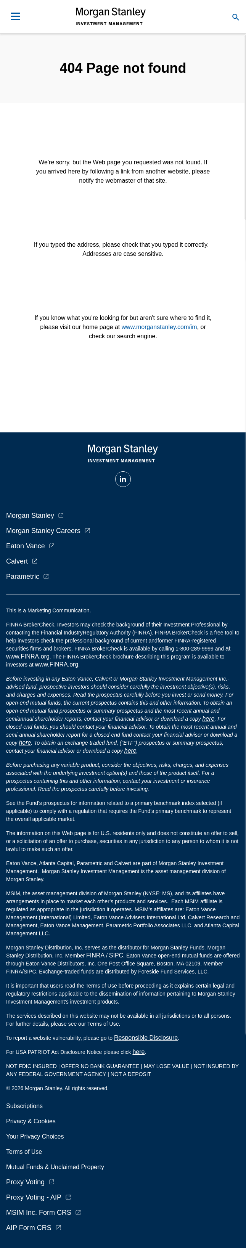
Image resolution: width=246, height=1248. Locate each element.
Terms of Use (24, 1151)
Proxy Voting (25, 1182)
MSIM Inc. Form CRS (38, 1212)
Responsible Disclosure (146, 1037)
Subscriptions (24, 1106)
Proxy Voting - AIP (33, 1197)
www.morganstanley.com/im (159, 327)
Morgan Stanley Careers (43, 531)
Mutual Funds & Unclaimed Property (55, 1167)
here (208, 718)
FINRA (95, 955)
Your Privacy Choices (36, 1136)
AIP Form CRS (28, 1228)
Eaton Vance (25, 546)
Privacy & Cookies (31, 1121)
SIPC (116, 955)
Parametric (22, 576)
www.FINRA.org (56, 664)
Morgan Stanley (30, 515)
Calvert (17, 561)
